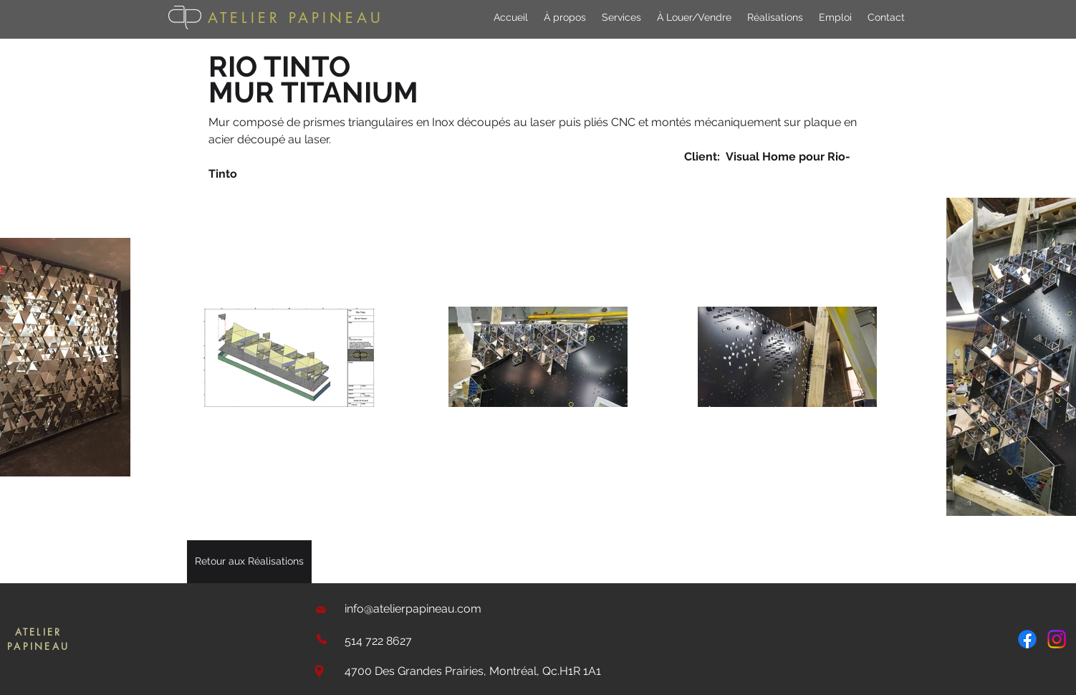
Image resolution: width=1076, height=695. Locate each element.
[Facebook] (1027, 639)
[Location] (318, 671)
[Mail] (321, 609)
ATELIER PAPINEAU (296, 18)
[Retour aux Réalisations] (249, 561)
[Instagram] (1056, 639)
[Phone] (321, 639)
